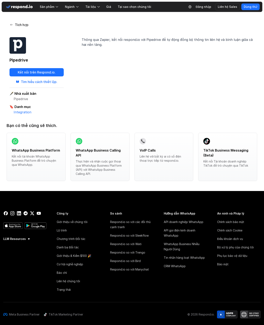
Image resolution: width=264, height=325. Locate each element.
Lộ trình (62, 230)
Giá (108, 6)
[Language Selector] (190, 7)
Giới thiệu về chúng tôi (72, 222)
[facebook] (5, 213)
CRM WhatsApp (175, 266)
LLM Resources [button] (16, 238)
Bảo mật (223, 264)
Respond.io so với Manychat (129, 269)
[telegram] (25, 213)
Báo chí (62, 272)
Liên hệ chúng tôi (68, 281)
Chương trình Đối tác (71, 239)
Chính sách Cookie (229, 230)
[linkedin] (18, 213)
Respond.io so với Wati (125, 244)
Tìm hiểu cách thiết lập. (36, 82)
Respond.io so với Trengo (127, 252)
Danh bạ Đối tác (68, 247)
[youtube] (38, 213)
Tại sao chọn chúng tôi (134, 6)
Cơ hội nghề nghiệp (70, 264)
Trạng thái (64, 289)
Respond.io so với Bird (125, 261)
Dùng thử (250, 6)
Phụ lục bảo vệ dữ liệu (232, 255)
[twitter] (32, 213)
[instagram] (12, 213)
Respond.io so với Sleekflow (129, 235)
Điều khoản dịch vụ (230, 239)
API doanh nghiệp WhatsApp (183, 222)
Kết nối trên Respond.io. (36, 72)
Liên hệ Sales (227, 6)
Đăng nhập (203, 6)
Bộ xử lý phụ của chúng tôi (235, 247)
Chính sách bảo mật (230, 222)
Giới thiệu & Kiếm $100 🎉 (74, 255)
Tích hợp (19, 25)
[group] (25, 238)
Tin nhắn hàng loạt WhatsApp (184, 257)
